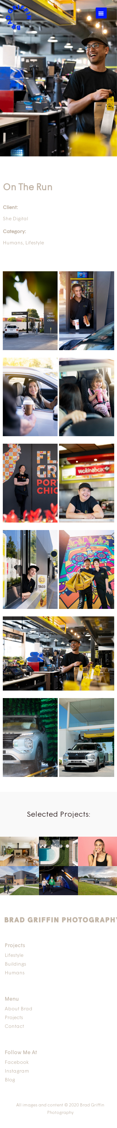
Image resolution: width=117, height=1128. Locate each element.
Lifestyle (34, 243)
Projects (14, 1017)
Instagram (17, 1071)
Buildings (15, 964)
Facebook (17, 1062)
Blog (10, 1080)
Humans (13, 243)
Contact (14, 1026)
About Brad (18, 1009)
